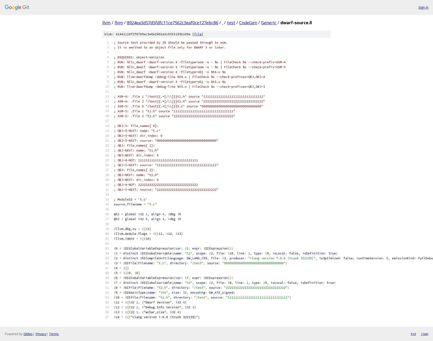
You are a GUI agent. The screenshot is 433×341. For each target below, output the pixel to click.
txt (413, 334)
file (198, 34)
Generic (268, 22)
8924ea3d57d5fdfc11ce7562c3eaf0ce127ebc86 (172, 22)
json (424, 334)
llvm (106, 22)
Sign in (423, 7)
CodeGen (248, 22)
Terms (54, 334)
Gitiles (28, 334)
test (231, 22)
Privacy (40, 334)
